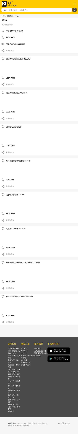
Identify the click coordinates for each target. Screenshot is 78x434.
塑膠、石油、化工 (14, 374)
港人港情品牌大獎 (40, 351)
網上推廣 (24, 360)
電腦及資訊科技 (13, 404)
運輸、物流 (12, 353)
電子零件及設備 (13, 372)
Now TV (23, 353)
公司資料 (37, 348)
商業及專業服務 (13, 348)
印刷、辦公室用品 (14, 351)
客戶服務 (37, 355)
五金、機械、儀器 (14, 369)
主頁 (3, 16)
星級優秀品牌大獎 (40, 353)
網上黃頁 (24, 348)
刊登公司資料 (25, 365)
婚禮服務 (11, 411)
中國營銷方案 (25, 362)
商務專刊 (24, 351)
